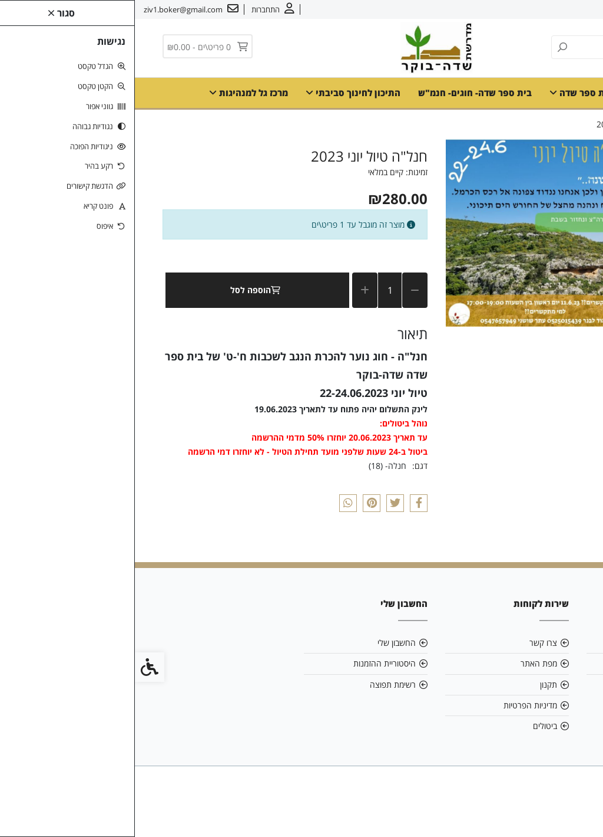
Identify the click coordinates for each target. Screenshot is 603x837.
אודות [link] (557, 9)
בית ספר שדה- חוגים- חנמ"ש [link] (340, 93)
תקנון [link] (413, 684)
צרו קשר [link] (524, 9)
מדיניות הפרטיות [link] (395, 705)
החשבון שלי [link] (262, 642)
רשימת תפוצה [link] (258, 684)
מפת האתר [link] (404, 663)
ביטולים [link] (410, 725)
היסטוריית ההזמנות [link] (249, 663)
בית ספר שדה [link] (446, 93)
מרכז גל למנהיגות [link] (113, 93)
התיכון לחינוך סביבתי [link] (218, 93)
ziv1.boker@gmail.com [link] (519, 663)
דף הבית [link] (512, 93)
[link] (138, 9)
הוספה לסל (122, 290)
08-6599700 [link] (541, 684)
